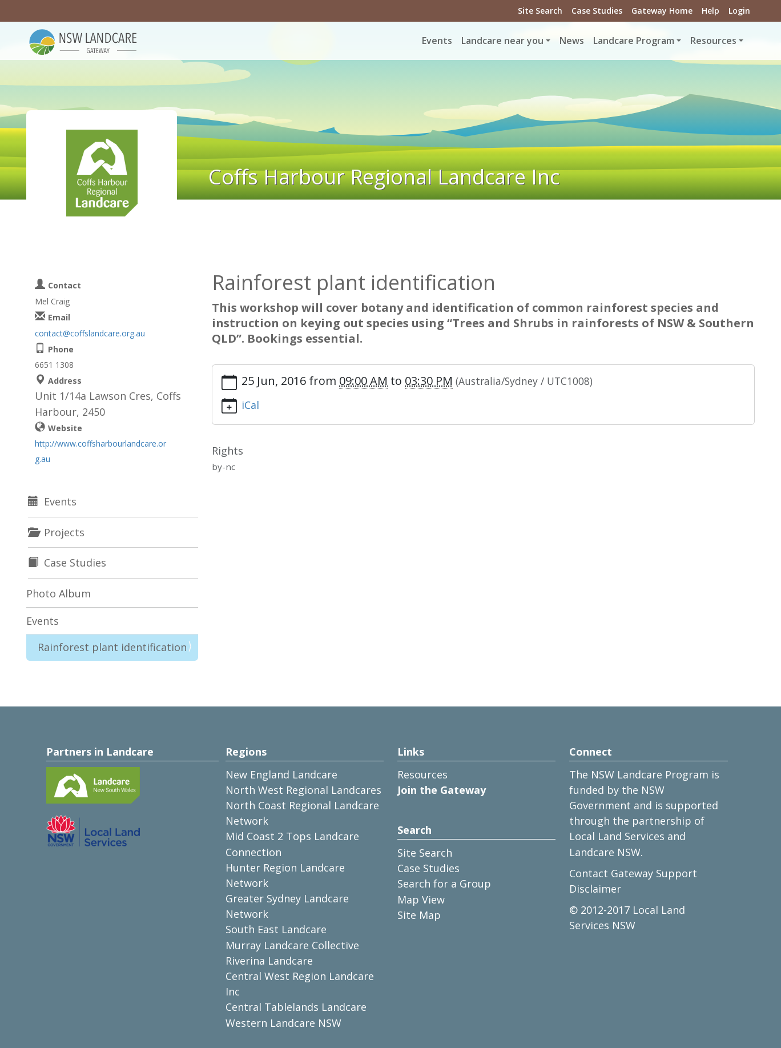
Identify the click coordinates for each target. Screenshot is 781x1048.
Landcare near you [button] (502, 40)
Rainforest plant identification (112, 647)
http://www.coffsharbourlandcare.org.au (100, 451)
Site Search (540, 10)
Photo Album (58, 593)
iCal (250, 405)
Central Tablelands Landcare (296, 1007)
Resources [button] (713, 40)
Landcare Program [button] (633, 40)
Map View (421, 899)
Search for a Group (444, 883)
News (571, 40)
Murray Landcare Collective (292, 945)
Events (437, 40)
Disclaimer (595, 889)
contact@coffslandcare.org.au (90, 333)
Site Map (419, 915)
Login (739, 10)
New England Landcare (281, 774)
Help (710, 10)
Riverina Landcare (269, 960)
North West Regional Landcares (303, 790)
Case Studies (596, 10)
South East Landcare (276, 929)
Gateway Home (662, 10)
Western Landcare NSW (283, 1023)
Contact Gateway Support (633, 873)
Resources (422, 774)
